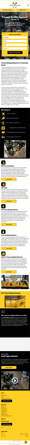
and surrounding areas (6, 415)
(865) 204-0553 (5, 421)
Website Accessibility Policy (16, 444)
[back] (2, 301)
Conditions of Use (19, 443)
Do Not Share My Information (10, 443)
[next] (27, 301)
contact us (12, 104)
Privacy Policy (3, 443)
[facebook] (2, 428)
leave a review (17, 324)
